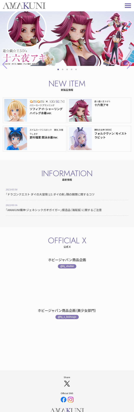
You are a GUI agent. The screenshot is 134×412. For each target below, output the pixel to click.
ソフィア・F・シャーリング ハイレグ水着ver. (46, 111)
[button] (58, 69)
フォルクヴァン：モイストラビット (110, 135)
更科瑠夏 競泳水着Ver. (44, 137)
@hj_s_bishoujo (67, 316)
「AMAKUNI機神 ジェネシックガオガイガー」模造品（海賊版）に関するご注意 (54, 210)
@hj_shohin (67, 266)
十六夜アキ (101, 105)
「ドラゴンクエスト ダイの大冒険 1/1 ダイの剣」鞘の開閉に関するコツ (50, 194)
